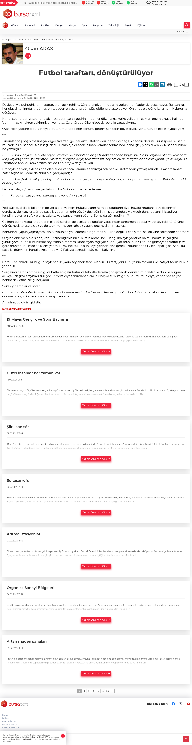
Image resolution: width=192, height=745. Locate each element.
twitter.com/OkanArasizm (16, 309)
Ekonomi (30, 25)
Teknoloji (114, 25)
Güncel (15, 25)
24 (107, 690)
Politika (45, 25)
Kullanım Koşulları (10, 727)
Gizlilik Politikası (9, 724)
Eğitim (141, 25)
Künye (5, 715)
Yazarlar (180, 31)
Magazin (98, 25)
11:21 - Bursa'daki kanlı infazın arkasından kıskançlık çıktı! (47, 3)
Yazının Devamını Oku (96, 351)
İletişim (5, 718)
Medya (72, 25)
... (103, 690)
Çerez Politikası (9, 721)
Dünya (59, 25)
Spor (84, 25)
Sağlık (128, 25)
